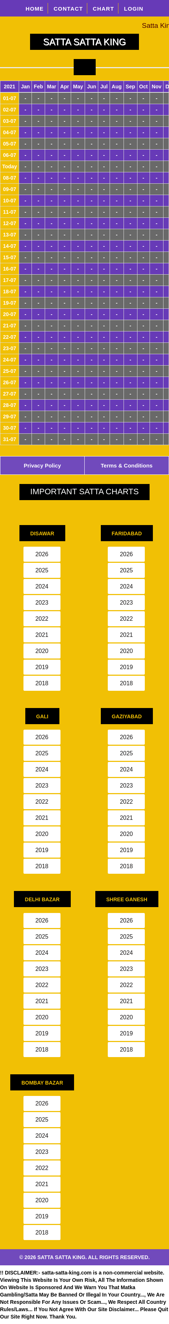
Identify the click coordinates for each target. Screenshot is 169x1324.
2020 (41, 651)
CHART (103, 8)
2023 (41, 602)
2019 (41, 667)
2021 (41, 635)
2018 (41, 683)
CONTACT (68, 8)
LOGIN (133, 8)
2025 (41, 570)
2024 (41, 586)
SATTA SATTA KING (84, 42)
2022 (41, 619)
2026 (41, 554)
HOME (35, 8)
